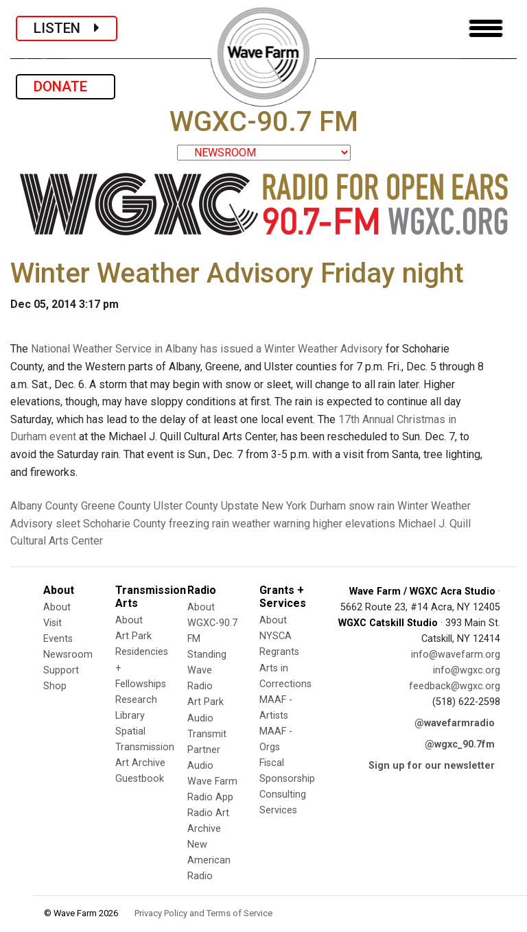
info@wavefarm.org (455, 654)
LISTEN (66, 28)
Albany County (44, 505)
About (57, 607)
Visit (52, 623)
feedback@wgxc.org (454, 686)
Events (58, 639)
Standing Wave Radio (206, 670)
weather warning (271, 523)
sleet (68, 523)
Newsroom (68, 654)
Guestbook (139, 779)
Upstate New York (264, 505)
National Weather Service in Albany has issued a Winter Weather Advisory (207, 348)
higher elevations (354, 523)
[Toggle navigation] (485, 28)
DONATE (65, 86)
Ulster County (186, 505)
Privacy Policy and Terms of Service (203, 913)
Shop (55, 686)
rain (386, 505)
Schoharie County (124, 523)
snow (362, 505)
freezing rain (199, 523)
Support (61, 670)
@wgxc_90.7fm (460, 744)
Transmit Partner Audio (206, 750)
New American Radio (209, 860)
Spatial (130, 731)
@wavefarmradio (454, 723)
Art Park (133, 636)
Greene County (116, 505)
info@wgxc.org (466, 670)
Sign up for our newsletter (431, 766)
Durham (327, 505)
